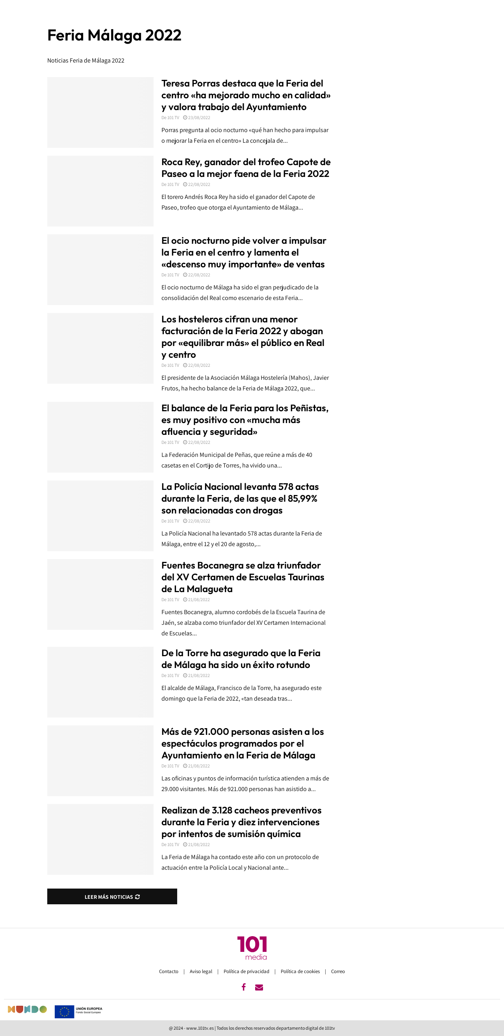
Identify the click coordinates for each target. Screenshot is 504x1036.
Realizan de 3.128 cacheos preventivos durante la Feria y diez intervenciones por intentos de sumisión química (241, 821)
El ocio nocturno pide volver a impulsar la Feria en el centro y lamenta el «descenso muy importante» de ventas (243, 252)
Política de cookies (301, 971)
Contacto (169, 971)
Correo (338, 971)
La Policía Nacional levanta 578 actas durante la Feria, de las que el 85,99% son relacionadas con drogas (240, 498)
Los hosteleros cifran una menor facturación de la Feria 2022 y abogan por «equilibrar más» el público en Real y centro (242, 336)
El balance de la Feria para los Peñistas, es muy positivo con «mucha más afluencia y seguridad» (245, 419)
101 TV (173, 117)
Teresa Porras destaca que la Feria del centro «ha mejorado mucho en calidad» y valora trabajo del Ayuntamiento (246, 94)
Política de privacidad (247, 971)
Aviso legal (201, 971)
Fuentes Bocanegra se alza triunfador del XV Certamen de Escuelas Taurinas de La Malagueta (242, 576)
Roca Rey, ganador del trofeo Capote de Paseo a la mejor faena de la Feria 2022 (246, 167)
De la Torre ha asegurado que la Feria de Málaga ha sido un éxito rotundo (241, 658)
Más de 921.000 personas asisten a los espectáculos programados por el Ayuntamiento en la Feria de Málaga (242, 743)
